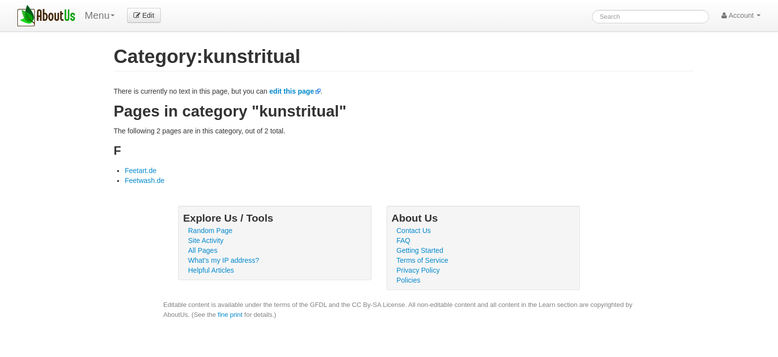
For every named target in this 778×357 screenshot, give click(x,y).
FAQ (403, 240)
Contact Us (413, 231)
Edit (143, 15)
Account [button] (741, 15)
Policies (408, 280)
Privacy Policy (418, 270)
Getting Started (419, 250)
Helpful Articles (211, 270)
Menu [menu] (100, 15)
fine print (230, 314)
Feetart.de (140, 171)
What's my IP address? (223, 260)
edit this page (291, 91)
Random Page (210, 231)
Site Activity (206, 240)
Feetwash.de (144, 180)
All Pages (202, 250)
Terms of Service (422, 260)
